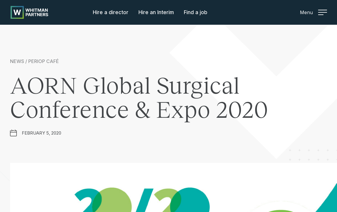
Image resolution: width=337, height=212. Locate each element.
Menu (313, 12)
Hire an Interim (156, 12)
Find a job (195, 12)
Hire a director (110, 12)
